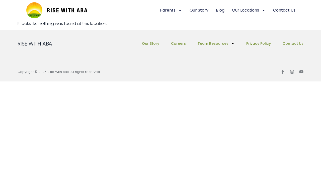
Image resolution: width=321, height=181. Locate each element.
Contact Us (284, 10)
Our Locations (249, 10)
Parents (171, 10)
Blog (220, 10)
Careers (178, 43)
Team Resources (216, 43)
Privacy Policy (258, 43)
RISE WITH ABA (35, 43)
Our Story (199, 10)
